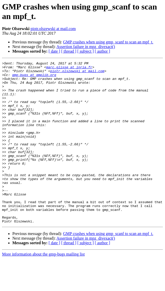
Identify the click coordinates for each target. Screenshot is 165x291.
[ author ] (102, 51)
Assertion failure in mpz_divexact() (86, 46)
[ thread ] (68, 51)
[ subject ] (85, 51)
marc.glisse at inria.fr (69, 68)
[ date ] (54, 51)
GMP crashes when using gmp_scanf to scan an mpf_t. (108, 42)
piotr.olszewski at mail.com (53, 28)
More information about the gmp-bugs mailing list (43, 286)
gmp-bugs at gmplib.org (34, 78)
